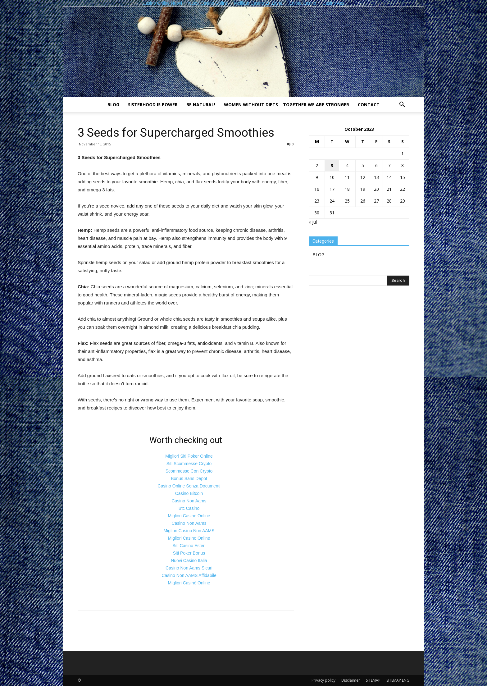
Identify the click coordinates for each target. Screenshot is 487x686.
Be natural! (200, 104)
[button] (401, 105)
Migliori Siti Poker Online (189, 456)
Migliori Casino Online (189, 515)
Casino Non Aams (188, 500)
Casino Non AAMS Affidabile (189, 575)
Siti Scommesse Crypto (189, 463)
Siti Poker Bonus (189, 553)
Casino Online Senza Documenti (188, 485)
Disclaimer (350, 680)
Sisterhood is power (153, 104)
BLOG (113, 104)
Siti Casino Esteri (189, 545)
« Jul (313, 222)
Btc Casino (189, 508)
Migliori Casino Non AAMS (188, 530)
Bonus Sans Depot (189, 478)
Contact (369, 104)
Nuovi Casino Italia (189, 560)
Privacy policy (323, 680)
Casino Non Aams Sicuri (189, 567)
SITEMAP (373, 680)
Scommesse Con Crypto (189, 471)
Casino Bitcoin (189, 493)
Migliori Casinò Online (189, 582)
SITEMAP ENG (397, 680)
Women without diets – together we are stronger (286, 104)
